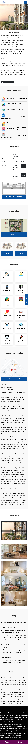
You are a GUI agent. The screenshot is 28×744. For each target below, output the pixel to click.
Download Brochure (7, 82)
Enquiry (21, 742)
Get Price (23, 166)
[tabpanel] (14, 17)
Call (7, 742)
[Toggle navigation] (25, 2)
